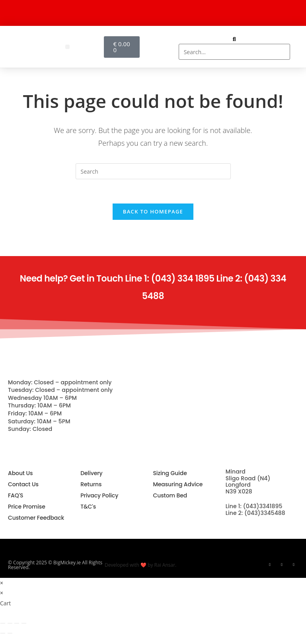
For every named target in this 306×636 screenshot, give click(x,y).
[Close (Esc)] (24, 623)
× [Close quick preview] (1, 583)
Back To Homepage (153, 211)
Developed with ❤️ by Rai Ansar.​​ (140, 565)
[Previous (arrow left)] (3, 633)
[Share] (16, 623)
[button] (67, 47)
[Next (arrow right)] (10, 633)
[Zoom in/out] (3, 623)
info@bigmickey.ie (252, 527)
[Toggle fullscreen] (10, 623)
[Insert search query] (153, 171)
